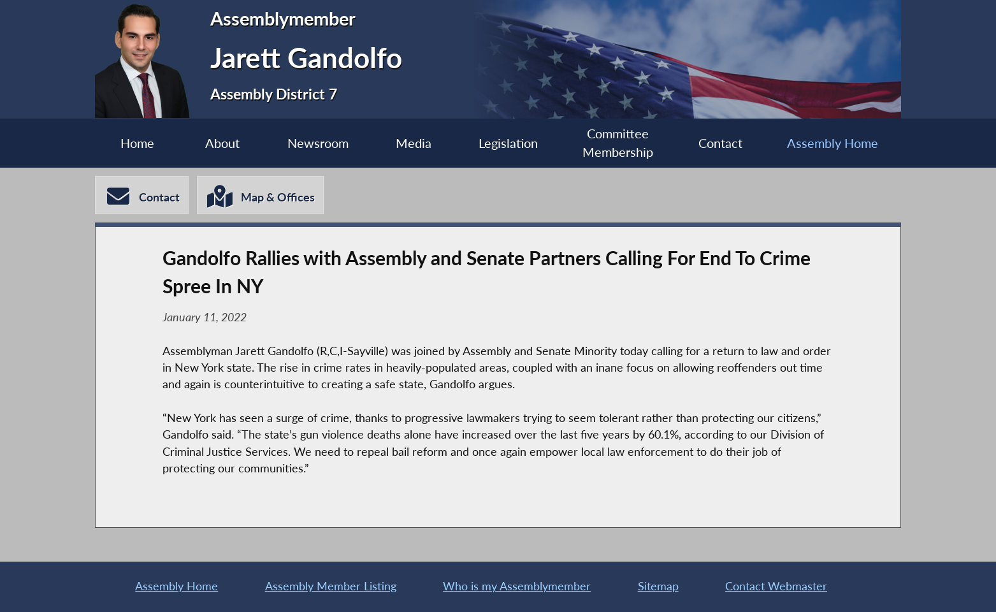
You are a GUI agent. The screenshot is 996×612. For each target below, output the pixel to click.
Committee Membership (617, 143)
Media (413, 142)
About (222, 142)
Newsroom (318, 142)
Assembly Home (832, 142)
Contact (720, 142)
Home (137, 142)
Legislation (508, 142)
